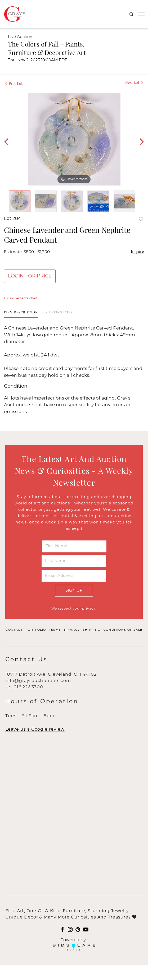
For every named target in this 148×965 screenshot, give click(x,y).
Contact (14, 629)
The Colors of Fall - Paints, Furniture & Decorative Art (47, 48)
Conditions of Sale (123, 629)
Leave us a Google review (35, 729)
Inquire (137, 251)
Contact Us (26, 659)
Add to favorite (141, 219)
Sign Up (74, 591)
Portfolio (35, 629)
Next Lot (134, 82)
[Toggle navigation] (141, 14)
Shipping (91, 629)
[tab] (21, 314)
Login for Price (30, 276)
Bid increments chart (21, 298)
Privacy (72, 629)
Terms (55, 629)
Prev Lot (14, 83)
